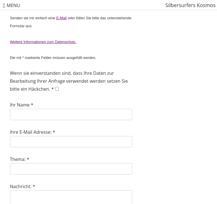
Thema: (18, 159)
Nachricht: (20, 186)
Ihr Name (20, 105)
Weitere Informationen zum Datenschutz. (43, 42)
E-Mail (61, 18)
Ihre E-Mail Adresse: (30, 132)
